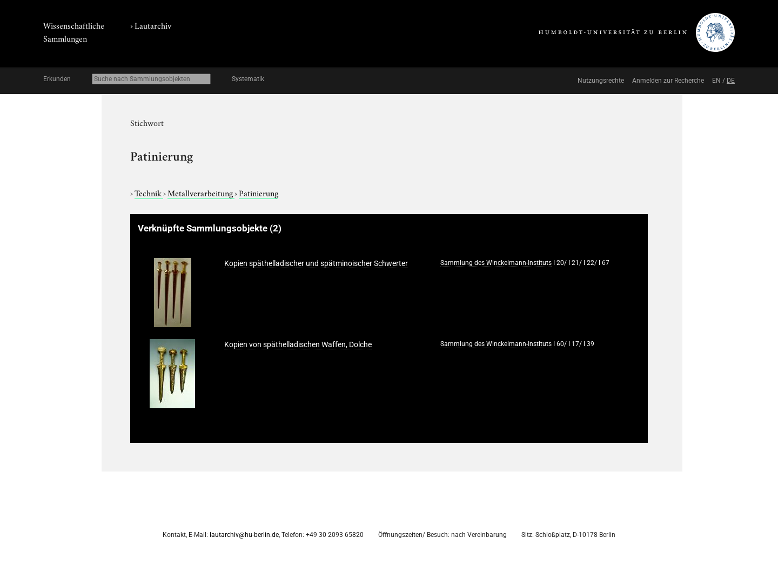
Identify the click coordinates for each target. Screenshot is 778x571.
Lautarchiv (153, 25)
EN (716, 80)
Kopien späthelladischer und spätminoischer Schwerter (316, 263)
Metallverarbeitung (200, 192)
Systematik (248, 79)
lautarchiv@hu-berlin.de (244, 535)
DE (731, 80)
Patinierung (258, 192)
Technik (149, 192)
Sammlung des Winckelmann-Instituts (496, 263)
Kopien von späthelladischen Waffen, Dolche (298, 344)
